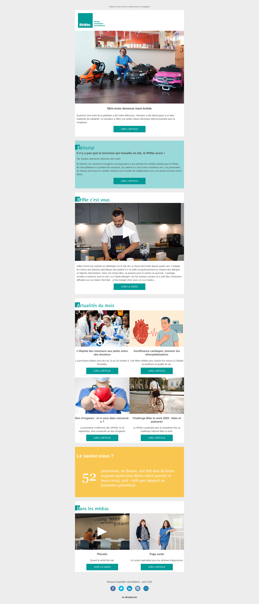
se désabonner (129, 597)
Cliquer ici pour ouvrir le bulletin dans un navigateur (129, 7)
